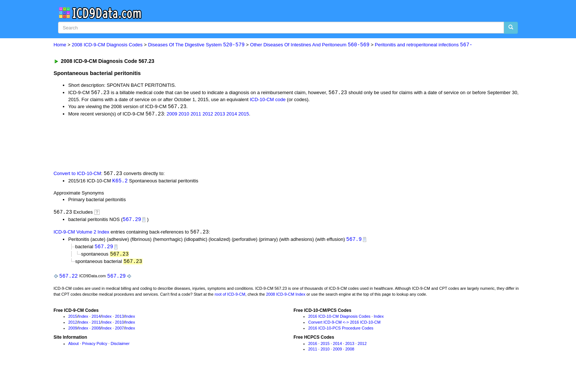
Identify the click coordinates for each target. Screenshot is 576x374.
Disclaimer (120, 346)
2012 (207, 115)
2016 (312, 346)
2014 (231, 115)
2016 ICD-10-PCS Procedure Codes (340, 331)
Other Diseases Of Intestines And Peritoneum (310, 45)
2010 (184, 115)
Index (83, 319)
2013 (220, 115)
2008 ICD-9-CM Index (285, 297)
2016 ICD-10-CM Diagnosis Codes (339, 319)
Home (60, 45)
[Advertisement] (184, 143)
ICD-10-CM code (268, 100)
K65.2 (120, 181)
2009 (172, 115)
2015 (243, 115)
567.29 (132, 220)
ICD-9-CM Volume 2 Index (81, 233)
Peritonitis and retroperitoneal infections (423, 45)
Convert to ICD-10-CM (77, 174)
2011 (196, 115)
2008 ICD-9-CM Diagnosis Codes (107, 45)
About (73, 346)
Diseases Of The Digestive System (196, 45)
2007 (119, 331)
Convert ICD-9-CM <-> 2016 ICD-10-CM (344, 325)
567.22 (68, 278)
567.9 (354, 241)
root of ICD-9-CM (230, 297)
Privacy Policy (94, 346)
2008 (95, 331)
